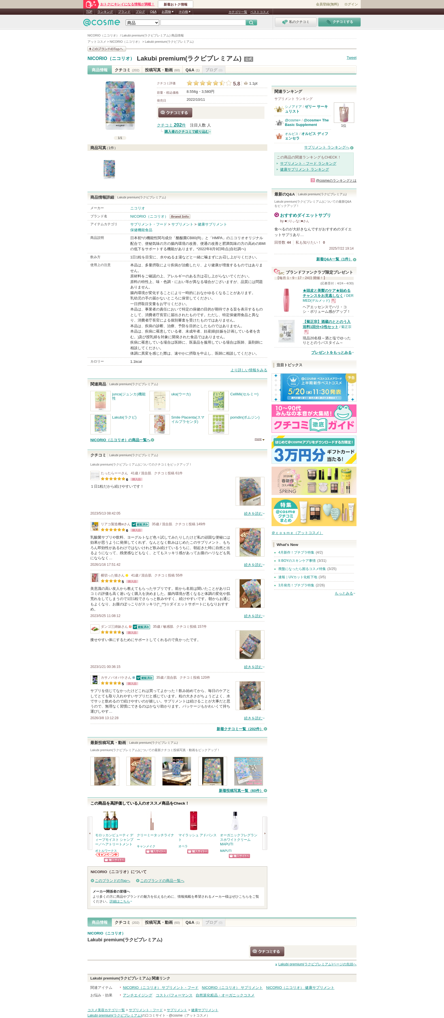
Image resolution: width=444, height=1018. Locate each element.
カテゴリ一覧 (238, 12)
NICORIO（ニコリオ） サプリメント (232, 987)
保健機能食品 (141, 230)
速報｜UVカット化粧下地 (297, 577)
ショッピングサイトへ (114, 860)
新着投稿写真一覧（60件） (241, 790)
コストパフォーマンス (174, 995)
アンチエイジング (137, 995)
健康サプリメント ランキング (304, 169)
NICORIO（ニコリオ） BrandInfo (182, 216)
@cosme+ (293, 120)
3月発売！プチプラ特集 (296, 585)
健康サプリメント (212, 224)
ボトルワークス (106, 850)
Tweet (352, 57)
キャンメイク (146, 846)
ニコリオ (137, 208)
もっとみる (344, 593)
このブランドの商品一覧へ (162, 880)
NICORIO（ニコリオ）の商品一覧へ (120, 440)
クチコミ (127, 70)
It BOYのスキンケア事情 (297, 561)
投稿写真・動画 (162, 70)
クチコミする (175, 112)
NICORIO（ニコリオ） (111, 58)
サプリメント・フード (148, 224)
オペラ (183, 846)
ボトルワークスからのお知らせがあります (107, 854)
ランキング (105, 11)
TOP (89, 11)
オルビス (291, 134)
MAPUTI (226, 850)
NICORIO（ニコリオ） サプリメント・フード (160, 987)
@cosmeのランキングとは (336, 181)
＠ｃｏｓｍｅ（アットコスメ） (297, 533)
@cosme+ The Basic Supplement (307, 122)
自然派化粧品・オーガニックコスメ (225, 995)
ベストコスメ (259, 12)
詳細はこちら (120, 901)
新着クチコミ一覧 (240, 729)
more (258, 439)
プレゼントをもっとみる (331, 352)
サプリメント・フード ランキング (308, 163)
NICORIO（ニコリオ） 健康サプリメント (300, 987)
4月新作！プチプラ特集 (296, 552)
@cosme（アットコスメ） (189, 1015)
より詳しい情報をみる (248, 370)
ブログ (140, 11)
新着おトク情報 (175, 5)
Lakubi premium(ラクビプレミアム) (189, 58)
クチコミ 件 (171, 125)
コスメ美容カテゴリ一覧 (106, 1010)
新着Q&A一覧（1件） (334, 259)
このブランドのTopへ (112, 880)
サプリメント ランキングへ (326, 147)
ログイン (351, 4)
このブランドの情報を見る (106, 49)
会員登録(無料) (327, 4)
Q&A (153, 11)
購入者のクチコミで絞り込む (187, 132)
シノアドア (293, 107)
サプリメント (182, 224)
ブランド (124, 11)
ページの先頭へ (317, 964)
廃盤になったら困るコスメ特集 (302, 569)
